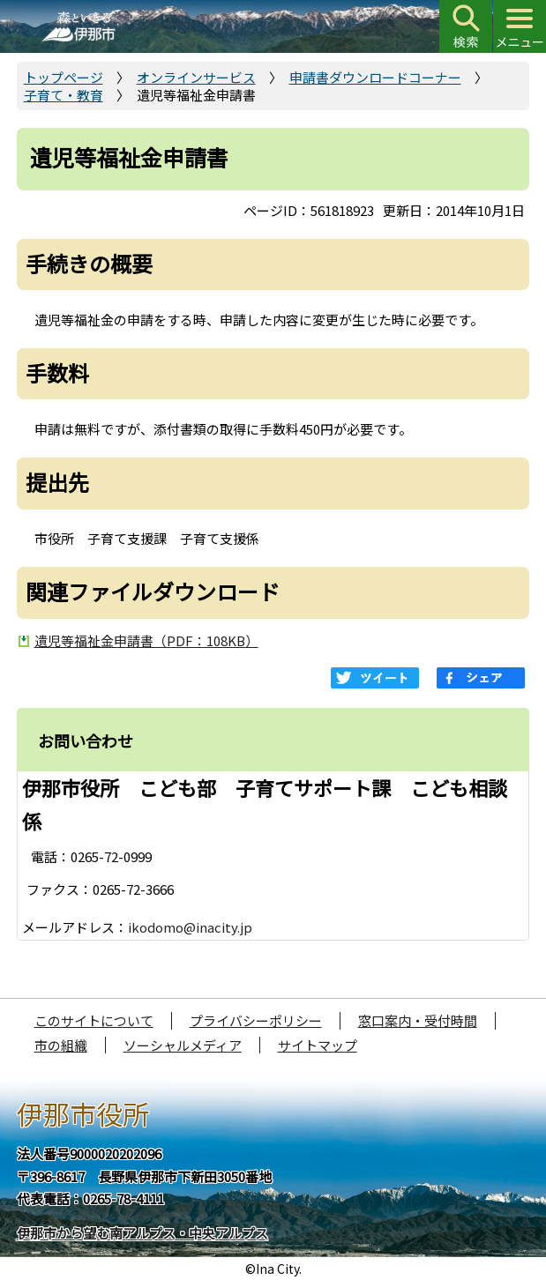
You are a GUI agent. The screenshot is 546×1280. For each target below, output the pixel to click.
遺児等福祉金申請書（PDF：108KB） (146, 640)
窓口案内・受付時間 (417, 1020)
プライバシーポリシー (256, 1020)
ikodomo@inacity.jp (190, 927)
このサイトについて (93, 1020)
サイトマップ (317, 1045)
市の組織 (60, 1045)
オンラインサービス (196, 77)
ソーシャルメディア (182, 1045)
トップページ (63, 77)
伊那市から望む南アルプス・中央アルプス (142, 1233)
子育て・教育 (63, 95)
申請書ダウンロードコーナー (375, 77)
